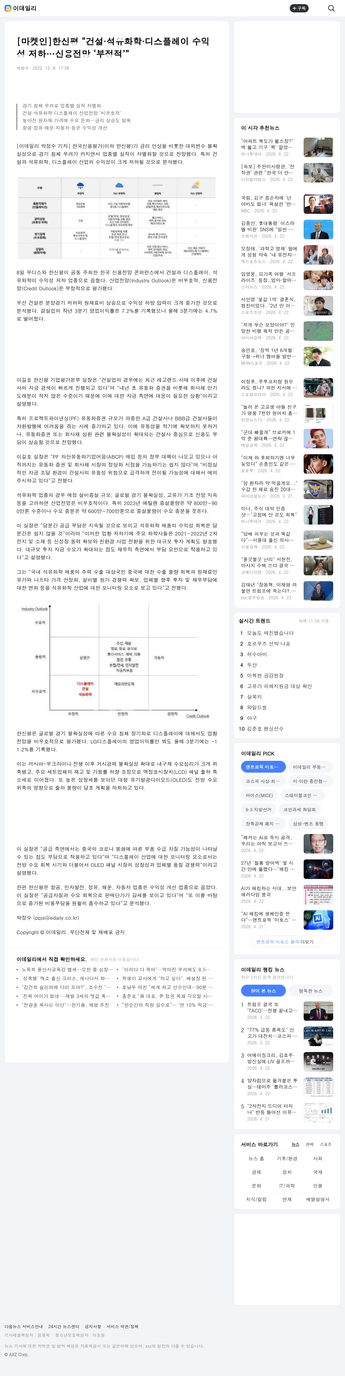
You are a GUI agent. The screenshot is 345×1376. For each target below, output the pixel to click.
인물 (318, 1185)
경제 (256, 1172)
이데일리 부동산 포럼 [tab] (313, 767)
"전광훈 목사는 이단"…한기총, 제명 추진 (65, 1005)
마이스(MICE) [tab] (259, 795)
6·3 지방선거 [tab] (258, 809)
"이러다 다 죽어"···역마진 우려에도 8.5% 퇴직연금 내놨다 (168, 969)
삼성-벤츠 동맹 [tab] (308, 823)
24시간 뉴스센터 (63, 1326)
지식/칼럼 (256, 1199)
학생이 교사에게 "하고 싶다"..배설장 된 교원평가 (168, 978)
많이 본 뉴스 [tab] (263, 991)
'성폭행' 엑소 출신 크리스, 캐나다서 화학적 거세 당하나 (68, 978)
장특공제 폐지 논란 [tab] (265, 823)
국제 (318, 1172)
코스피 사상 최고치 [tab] (265, 781)
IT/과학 (287, 1185)
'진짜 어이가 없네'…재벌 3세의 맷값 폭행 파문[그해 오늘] (68, 996)
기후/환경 (287, 1158)
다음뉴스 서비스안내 (23, 1326)
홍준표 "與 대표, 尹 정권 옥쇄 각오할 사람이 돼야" (168, 996)
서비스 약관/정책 (123, 1326)
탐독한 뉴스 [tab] (311, 991)
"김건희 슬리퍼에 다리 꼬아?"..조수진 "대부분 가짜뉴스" (68, 987)
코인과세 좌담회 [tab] (299, 809)
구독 (299, 8)
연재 (287, 1199)
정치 (287, 1172)
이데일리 (25, 8)
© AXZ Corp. (16, 1354)
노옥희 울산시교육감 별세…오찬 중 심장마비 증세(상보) (68, 969)
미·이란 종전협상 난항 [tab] (313, 781)
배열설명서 (318, 1199)
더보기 (287, 941)
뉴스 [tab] (295, 1144)
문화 (256, 1185)
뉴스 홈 (256, 1158)
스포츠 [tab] (325, 1144)
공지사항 (93, 1326)
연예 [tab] (309, 1144)
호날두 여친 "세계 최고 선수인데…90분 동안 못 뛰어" (168, 987)
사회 (318, 1158)
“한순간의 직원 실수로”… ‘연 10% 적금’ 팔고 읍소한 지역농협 (168, 1005)
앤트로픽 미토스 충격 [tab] (266, 767)
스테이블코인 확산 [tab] (303, 795)
